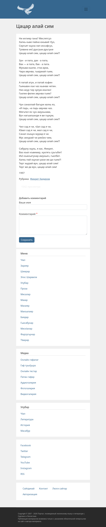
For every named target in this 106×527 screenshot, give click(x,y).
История (25, 425)
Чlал (23, 260)
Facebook (26, 445)
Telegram (26, 456)
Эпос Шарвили (29, 277)
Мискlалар (26, 328)
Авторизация (30, 494)
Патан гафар (27, 376)
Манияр (25, 305)
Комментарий (27, 214)
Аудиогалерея (28, 382)
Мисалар (25, 294)
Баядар (25, 317)
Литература (27, 419)
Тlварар (25, 340)
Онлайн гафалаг (30, 359)
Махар (24, 300)
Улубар (24, 282)
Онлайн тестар (29, 371)
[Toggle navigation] (86, 9)
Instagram (26, 468)
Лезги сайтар (59, 488)
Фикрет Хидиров (40, 179)
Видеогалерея (28, 394)
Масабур (25, 430)
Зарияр (25, 265)
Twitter (24, 451)
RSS (23, 474)
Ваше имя (25, 202)
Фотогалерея (28, 388)
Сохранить (27, 239)
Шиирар (25, 271)
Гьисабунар (27, 322)
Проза (24, 288)
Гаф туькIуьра (28, 365)
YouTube (25, 462)
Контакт (43, 488)
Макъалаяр (27, 311)
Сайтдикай (29, 488)
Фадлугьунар (28, 334)
